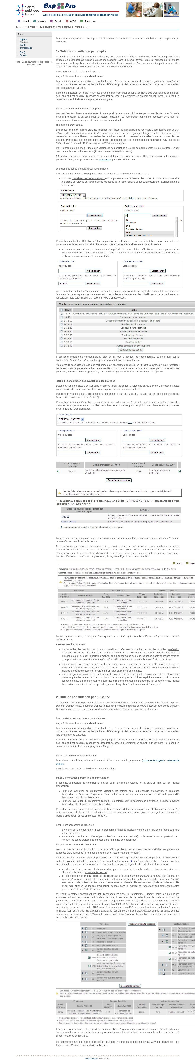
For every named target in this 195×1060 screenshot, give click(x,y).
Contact (23, 55)
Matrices (42, 21)
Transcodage (91, 21)
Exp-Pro (23, 39)
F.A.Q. (23, 52)
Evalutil (58, 21)
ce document (105, 160)
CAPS (73, 21)
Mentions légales (91, 1059)
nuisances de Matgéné (153, 760)
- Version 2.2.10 (104, 1059)
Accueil (25, 21)
